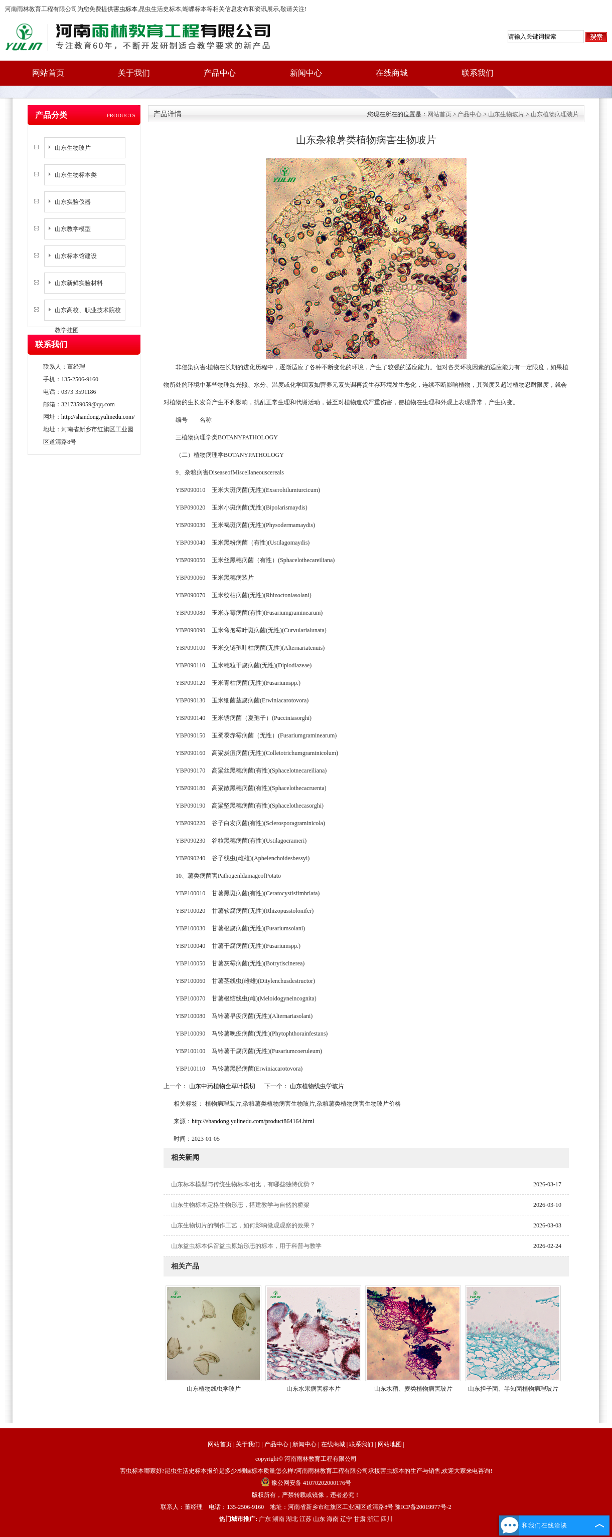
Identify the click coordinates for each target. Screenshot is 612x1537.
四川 (387, 1518)
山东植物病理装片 (555, 114)
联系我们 (478, 73)
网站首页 (48, 73)
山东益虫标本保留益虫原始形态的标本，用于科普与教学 (246, 1245)
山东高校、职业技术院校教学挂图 (88, 320)
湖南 (278, 1518)
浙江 (373, 1518)
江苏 (305, 1518)
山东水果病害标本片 (313, 1388)
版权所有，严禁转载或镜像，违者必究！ (306, 1494)
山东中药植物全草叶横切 (222, 1086)
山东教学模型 (73, 228)
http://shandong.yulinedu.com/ (98, 416)
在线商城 (392, 73)
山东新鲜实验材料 (79, 283)
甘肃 (360, 1518)
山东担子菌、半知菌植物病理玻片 (513, 1388)
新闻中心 (306, 73)
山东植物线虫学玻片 (316, 1086)
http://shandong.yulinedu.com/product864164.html (253, 1121)
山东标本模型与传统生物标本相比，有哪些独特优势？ (243, 1184)
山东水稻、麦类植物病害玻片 (413, 1388)
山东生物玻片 (73, 147)
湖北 (292, 1518)
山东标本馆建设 (76, 256)
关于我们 (134, 73)
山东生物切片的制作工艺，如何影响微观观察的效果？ (243, 1225)
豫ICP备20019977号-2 (423, 1506)
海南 (333, 1518)
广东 (265, 1518)
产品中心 (220, 73)
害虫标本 (125, 9)
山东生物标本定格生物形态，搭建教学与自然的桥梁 (240, 1204)
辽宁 (346, 1518)
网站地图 (390, 1444)
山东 (319, 1518)
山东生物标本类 (76, 174)
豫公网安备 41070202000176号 (306, 1482)
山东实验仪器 (73, 201)
